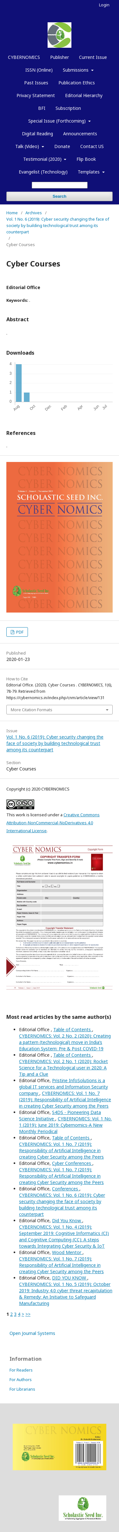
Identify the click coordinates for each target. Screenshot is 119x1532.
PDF (19, 632)
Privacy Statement (36, 95)
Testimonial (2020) (43, 159)
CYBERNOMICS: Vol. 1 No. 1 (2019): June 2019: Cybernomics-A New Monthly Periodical (65, 1125)
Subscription (68, 108)
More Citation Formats (31, 710)
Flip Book (86, 159)
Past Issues (36, 83)
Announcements (80, 134)
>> (27, 1314)
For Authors (21, 1379)
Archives (33, 213)
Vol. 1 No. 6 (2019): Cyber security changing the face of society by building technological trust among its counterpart (57, 225)
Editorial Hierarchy (83, 95)
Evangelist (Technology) (43, 172)
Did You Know (67, 1220)
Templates (89, 172)
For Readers (21, 1370)
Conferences (65, 1189)
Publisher (59, 57)
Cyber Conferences (72, 1163)
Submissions (76, 70)
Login (104, 5)
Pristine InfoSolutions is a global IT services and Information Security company (63, 1086)
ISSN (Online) (39, 70)
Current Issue (93, 57)
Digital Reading (37, 134)
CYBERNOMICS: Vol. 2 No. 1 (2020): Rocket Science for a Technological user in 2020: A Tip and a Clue (63, 1067)
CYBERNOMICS (24, 57)
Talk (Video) (27, 146)
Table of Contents (72, 1029)
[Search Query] (60, 185)
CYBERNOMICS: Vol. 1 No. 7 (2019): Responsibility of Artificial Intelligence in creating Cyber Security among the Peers (65, 1099)
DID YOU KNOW (69, 1278)
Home (12, 213)
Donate (62, 146)
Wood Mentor (67, 1252)
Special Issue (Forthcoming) (57, 121)
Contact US (92, 146)
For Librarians (22, 1389)
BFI (41, 108)
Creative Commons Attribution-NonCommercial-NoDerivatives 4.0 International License (53, 822)
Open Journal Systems (32, 1333)
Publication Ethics (76, 83)
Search (59, 196)
